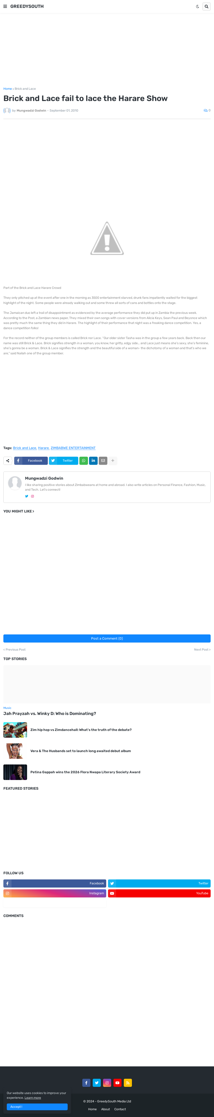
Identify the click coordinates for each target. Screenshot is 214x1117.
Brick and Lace (25, 88)
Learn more (33, 1098)
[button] (5, 6)
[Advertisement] (107, 50)
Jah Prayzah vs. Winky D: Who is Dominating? (49, 713)
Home (7, 88)
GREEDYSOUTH (27, 6)
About (105, 1109)
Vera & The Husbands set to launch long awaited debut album (80, 751)
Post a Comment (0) (107, 638)
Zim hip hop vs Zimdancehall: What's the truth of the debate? (81, 730)
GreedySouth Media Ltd (114, 1101)
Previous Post (15, 649)
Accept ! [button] (16, 1107)
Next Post (201, 649)
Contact (120, 1109)
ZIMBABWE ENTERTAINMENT (73, 448)
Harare (43, 448)
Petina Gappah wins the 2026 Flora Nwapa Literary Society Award (85, 772)
